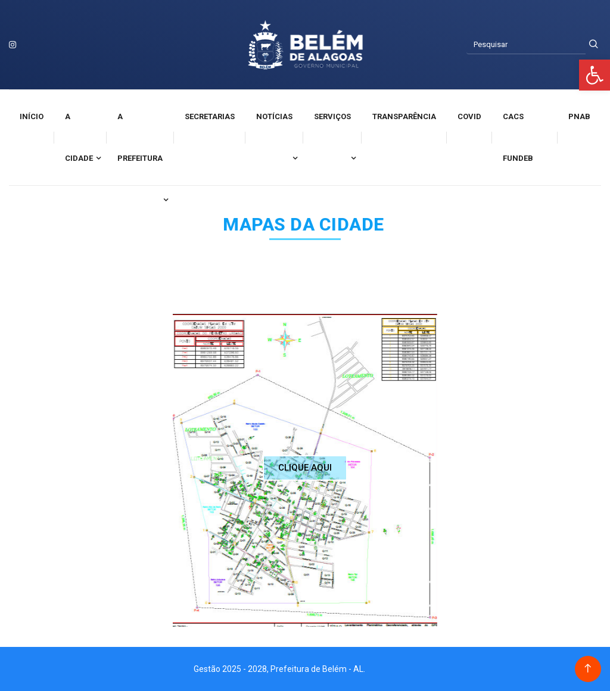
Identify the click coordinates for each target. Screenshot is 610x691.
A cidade (79, 137)
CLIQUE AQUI (305, 467)
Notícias (274, 116)
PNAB (579, 116)
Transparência (404, 116)
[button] (594, 75)
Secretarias (210, 116)
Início (31, 116)
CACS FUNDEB (518, 137)
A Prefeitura (140, 137)
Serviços (332, 116)
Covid (469, 116)
